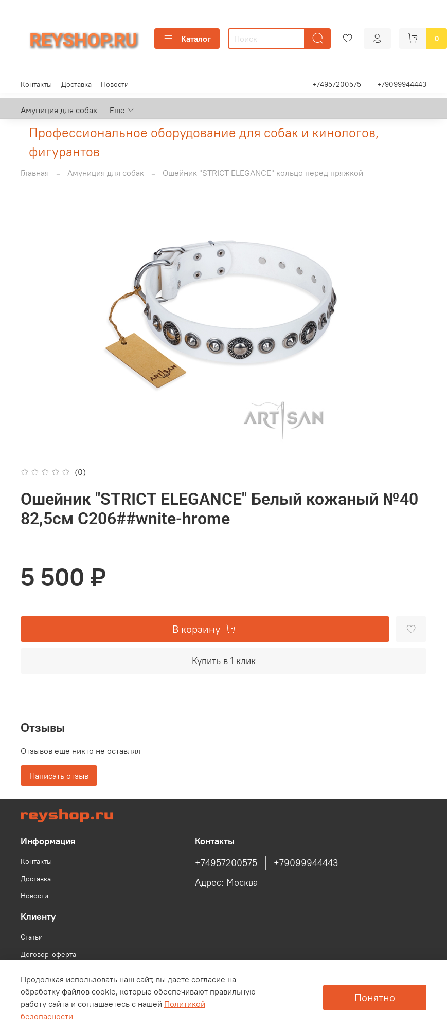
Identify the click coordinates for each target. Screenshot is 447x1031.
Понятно (374, 997)
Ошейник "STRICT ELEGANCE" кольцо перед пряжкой (263, 173)
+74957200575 (336, 84)
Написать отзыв (58, 775)
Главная (35, 173)
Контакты (36, 84)
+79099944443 (401, 84)
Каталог (187, 38)
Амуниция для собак (59, 110)
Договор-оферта (48, 954)
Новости (115, 84)
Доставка (76, 84)
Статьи (32, 937)
